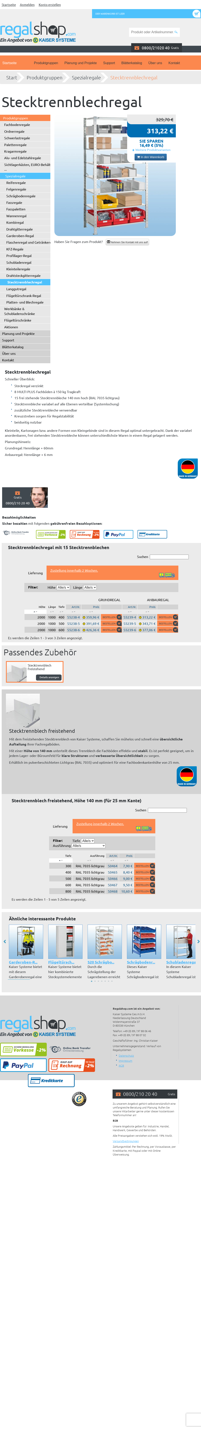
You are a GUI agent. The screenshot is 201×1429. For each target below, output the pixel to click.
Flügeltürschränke (17, 320)
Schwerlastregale (17, 138)
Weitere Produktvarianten (153, 150)
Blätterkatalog (131, 63)
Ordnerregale (14, 131)
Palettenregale (15, 144)
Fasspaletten (15, 209)
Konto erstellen (50, 5)
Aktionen (11, 327)
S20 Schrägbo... (101, 962)
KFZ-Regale (14, 249)
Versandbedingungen (126, 1141)
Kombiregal (15, 222)
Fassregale (14, 202)
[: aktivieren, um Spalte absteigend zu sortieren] (35, 612)
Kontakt (174, 63)
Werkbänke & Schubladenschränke (19, 311)
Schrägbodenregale (21, 196)
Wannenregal (16, 216)
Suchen (163, 556)
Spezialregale (86, 77)
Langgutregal (16, 289)
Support (109, 63)
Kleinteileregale (18, 269)
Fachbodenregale (17, 124)
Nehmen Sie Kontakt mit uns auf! (127, 242)
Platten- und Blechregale (25, 302)
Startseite (9, 5)
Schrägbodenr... (141, 962)
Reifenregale (16, 182)
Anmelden (27, 5)
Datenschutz (126, 1055)
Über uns (155, 63)
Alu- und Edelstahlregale (22, 158)
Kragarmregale (15, 151)
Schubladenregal (18, 262)
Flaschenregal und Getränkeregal (31, 242)
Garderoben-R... (23, 962)
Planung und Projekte (80, 63)
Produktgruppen (46, 63)
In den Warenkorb (150, 157)
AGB (121, 1065)
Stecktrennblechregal (133, 77)
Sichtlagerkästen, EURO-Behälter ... (29, 166)
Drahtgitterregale (19, 229)
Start (11, 77)
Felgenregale (16, 189)
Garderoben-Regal (20, 235)
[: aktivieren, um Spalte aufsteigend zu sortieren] (52, 612)
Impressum (125, 1061)
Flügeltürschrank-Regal (23, 295)
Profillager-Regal (19, 255)
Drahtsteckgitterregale (23, 275)
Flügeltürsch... (61, 962)
